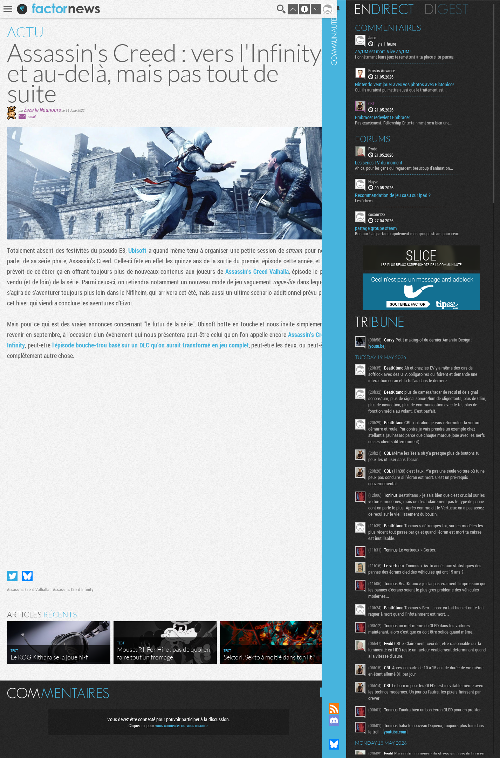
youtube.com (414, 740)
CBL (381, 103)
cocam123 (387, 214)
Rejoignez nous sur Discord (344, 720)
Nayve (383, 181)
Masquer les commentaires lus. (320, 689)
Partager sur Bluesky (27, 573)
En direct (394, 9)
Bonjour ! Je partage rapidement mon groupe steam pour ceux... (418, 233)
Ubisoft (136, 250)
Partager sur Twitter (12, 573)
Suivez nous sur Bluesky (344, 744)
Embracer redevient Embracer (392, 117)
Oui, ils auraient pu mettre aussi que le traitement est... (411, 89)
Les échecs (374, 200)
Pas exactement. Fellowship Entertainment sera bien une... (414, 122)
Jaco (382, 37)
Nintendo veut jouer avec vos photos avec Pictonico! (414, 84)
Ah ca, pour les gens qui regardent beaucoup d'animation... (414, 167)
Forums (382, 138)
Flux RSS (344, 708)
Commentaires (398, 27)
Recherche (276, 9)
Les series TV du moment (388, 162)
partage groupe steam (386, 228)
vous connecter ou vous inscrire (178, 722)
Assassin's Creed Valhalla (253, 271)
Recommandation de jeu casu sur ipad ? (403, 195)
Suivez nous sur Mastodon (344, 732)
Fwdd (383, 148)
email (31, 116)
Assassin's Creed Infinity (73, 586)
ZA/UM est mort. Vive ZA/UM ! (393, 51)
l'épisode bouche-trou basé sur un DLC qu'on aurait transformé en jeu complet (148, 345)
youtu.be (387, 346)
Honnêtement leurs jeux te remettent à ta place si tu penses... (416, 56)
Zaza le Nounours (42, 109)
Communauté (344, 345)
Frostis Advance (391, 70)
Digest (456, 9)
